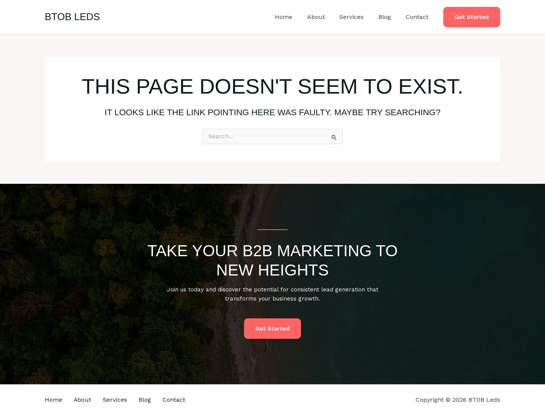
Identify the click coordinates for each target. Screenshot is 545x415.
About (325, 16)
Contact (418, 16)
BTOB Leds (72, 16)
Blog (388, 16)
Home (295, 16)
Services (358, 16)
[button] (471, 17)
